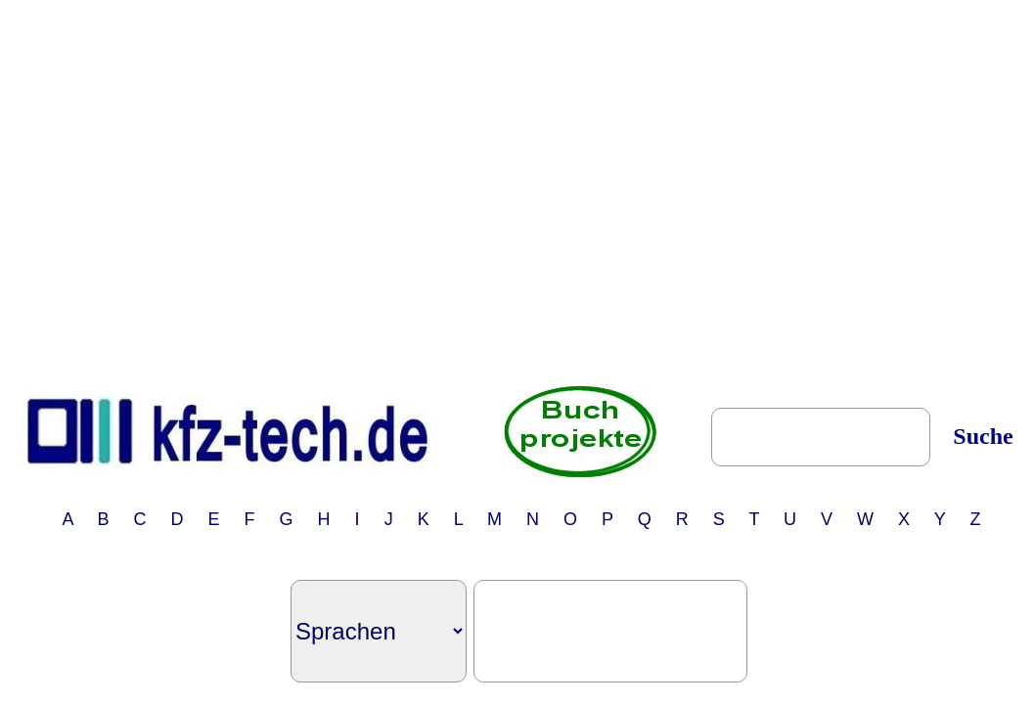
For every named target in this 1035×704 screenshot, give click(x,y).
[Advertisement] (183, 191)
